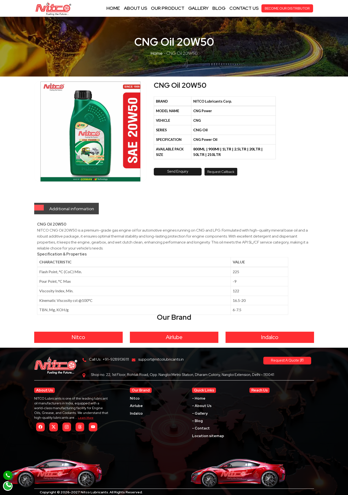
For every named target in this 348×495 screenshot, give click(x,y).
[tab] (39, 222)
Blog (219, 8)
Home (113, 8)
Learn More (86, 418)
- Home (198, 398)
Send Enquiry (177, 171)
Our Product (167, 8)
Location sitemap (208, 436)
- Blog (197, 420)
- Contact (201, 428)
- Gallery (200, 413)
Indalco (269, 337)
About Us (135, 8)
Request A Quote (287, 360)
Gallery (198, 8)
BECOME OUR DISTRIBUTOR (287, 8)
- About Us (201, 405)
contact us (244, 8)
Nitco (78, 337)
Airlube (174, 337)
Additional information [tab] (71, 223)
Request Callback (220, 172)
